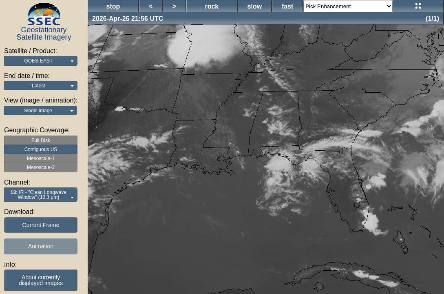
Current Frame (40, 225)
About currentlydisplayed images (41, 280)
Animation (40, 246)
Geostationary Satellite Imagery (43, 33)
